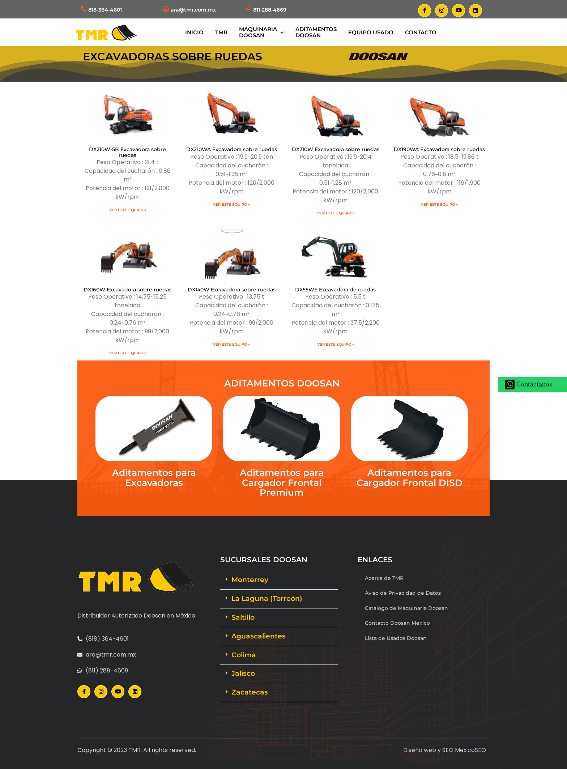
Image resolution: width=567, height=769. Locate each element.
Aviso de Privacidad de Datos (403, 593)
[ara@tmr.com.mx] (166, 9)
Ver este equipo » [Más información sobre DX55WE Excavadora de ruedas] (335, 344)
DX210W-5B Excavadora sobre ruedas (127, 152)
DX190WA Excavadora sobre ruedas (439, 149)
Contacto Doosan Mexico (397, 623)
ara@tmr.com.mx (193, 10)
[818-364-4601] (83, 9)
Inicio (194, 32)
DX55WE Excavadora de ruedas (335, 289)
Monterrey (249, 580)
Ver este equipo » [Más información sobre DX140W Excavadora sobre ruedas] (231, 344)
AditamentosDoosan (316, 32)
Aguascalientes (258, 636)
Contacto (420, 32)
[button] (279, 580)
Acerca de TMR (384, 578)
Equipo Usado (370, 32)
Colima (243, 655)
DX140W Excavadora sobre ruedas (232, 289)
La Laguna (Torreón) (266, 598)
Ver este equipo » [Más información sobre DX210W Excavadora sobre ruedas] (335, 213)
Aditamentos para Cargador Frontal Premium (282, 482)
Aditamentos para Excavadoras (154, 477)
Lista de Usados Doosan (396, 638)
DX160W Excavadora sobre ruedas (127, 289)
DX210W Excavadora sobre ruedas (335, 149)
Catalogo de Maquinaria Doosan (406, 608)
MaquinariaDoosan (261, 32)
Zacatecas (249, 692)
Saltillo (243, 617)
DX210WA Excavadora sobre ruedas (231, 149)
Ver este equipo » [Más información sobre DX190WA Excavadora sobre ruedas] (439, 204)
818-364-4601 (105, 10)
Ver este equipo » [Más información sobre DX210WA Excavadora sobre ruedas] (231, 204)
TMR (221, 32)
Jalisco (243, 673)
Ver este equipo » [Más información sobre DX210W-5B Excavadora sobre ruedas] (127, 210)
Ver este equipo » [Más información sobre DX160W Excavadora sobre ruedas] (127, 353)
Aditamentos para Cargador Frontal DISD (409, 477)
